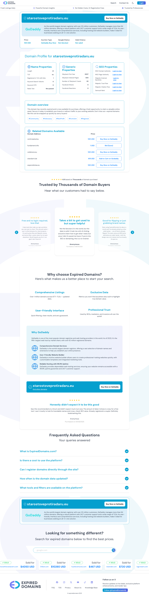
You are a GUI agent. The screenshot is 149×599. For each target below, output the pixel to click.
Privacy (68, 588)
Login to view (117, 71)
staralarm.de (32, 159)
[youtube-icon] (78, 582)
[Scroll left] (16, 232)
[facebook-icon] (57, 582)
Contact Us (123, 3)
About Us (77, 588)
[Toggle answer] (127, 451)
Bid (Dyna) (109, 145)
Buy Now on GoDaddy (108, 139)
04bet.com (45, 567)
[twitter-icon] (71, 582)
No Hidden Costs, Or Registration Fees (88, 8)
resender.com (112, 567)
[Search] (113, 550)
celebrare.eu (32, 152)
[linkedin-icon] (92, 582)
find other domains (40, 389)
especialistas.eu (33, 165)
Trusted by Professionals (132, 8)
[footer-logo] (25, 585)
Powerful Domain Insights (44, 8)
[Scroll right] (132, 232)
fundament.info (33, 145)
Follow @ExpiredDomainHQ (115, 590)
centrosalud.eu (33, 139)
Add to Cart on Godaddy (109, 159)
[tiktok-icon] (85, 582)
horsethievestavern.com (9, 567)
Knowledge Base (91, 588)
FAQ (53, 588)
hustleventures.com (79, 567)
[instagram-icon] (64, 582)
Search (113, 3)
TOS (59, 588)
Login (141, 3)
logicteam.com (142, 567)
